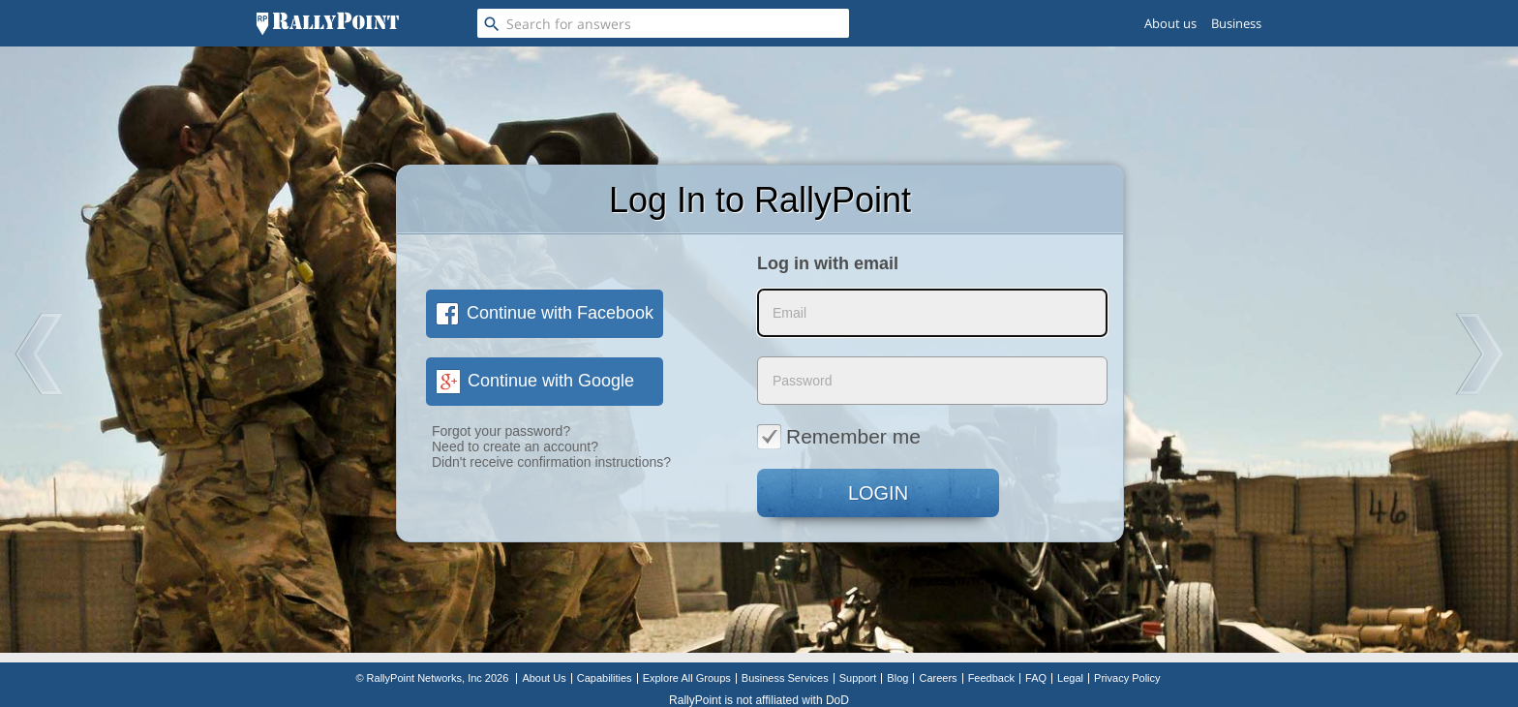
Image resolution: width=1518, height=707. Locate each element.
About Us (543, 678)
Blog (897, 678)
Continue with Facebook (544, 313)
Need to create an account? (515, 446)
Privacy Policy (1127, 678)
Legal (1070, 678)
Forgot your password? (501, 431)
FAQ (1036, 678)
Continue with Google (535, 380)
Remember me (839, 435)
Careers (937, 678)
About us (1170, 23)
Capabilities (604, 678)
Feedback (991, 678)
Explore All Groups (687, 678)
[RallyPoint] (328, 23)
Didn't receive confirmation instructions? (551, 462)
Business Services (785, 678)
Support (858, 678)
